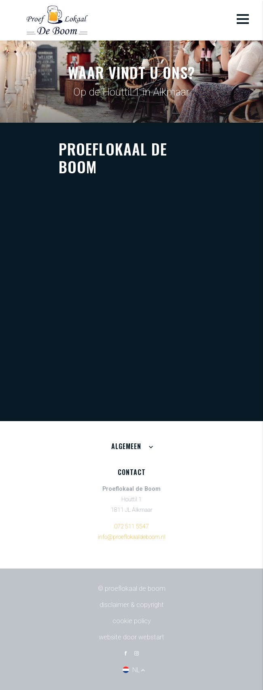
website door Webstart (131, 637)
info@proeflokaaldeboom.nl (131, 537)
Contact (132, 472)
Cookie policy (131, 621)
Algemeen (126, 446)
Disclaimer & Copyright (132, 605)
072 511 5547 (131, 526)
